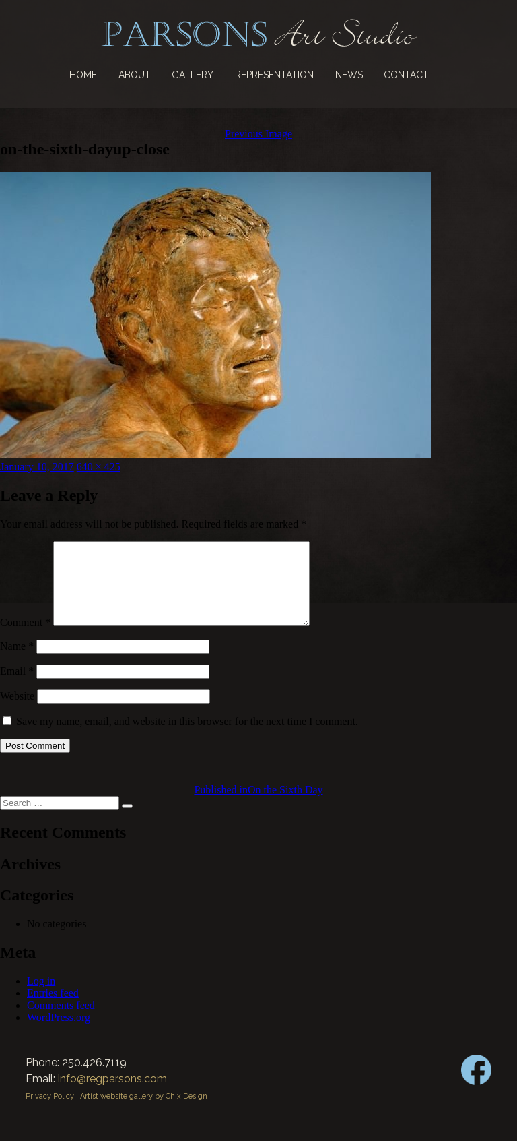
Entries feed (53, 1009)
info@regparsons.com (112, 1094)
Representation (274, 74)
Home (83, 74)
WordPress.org (58, 1033)
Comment (25, 638)
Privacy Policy (50, 1112)
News (349, 74)
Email (17, 687)
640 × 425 (98, 466)
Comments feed (61, 1021)
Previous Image (258, 134)
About (134, 74)
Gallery (192, 74)
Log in (41, 997)
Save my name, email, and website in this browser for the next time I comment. (187, 737)
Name (17, 662)
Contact (406, 74)
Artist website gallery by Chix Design (143, 1112)
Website (17, 712)
